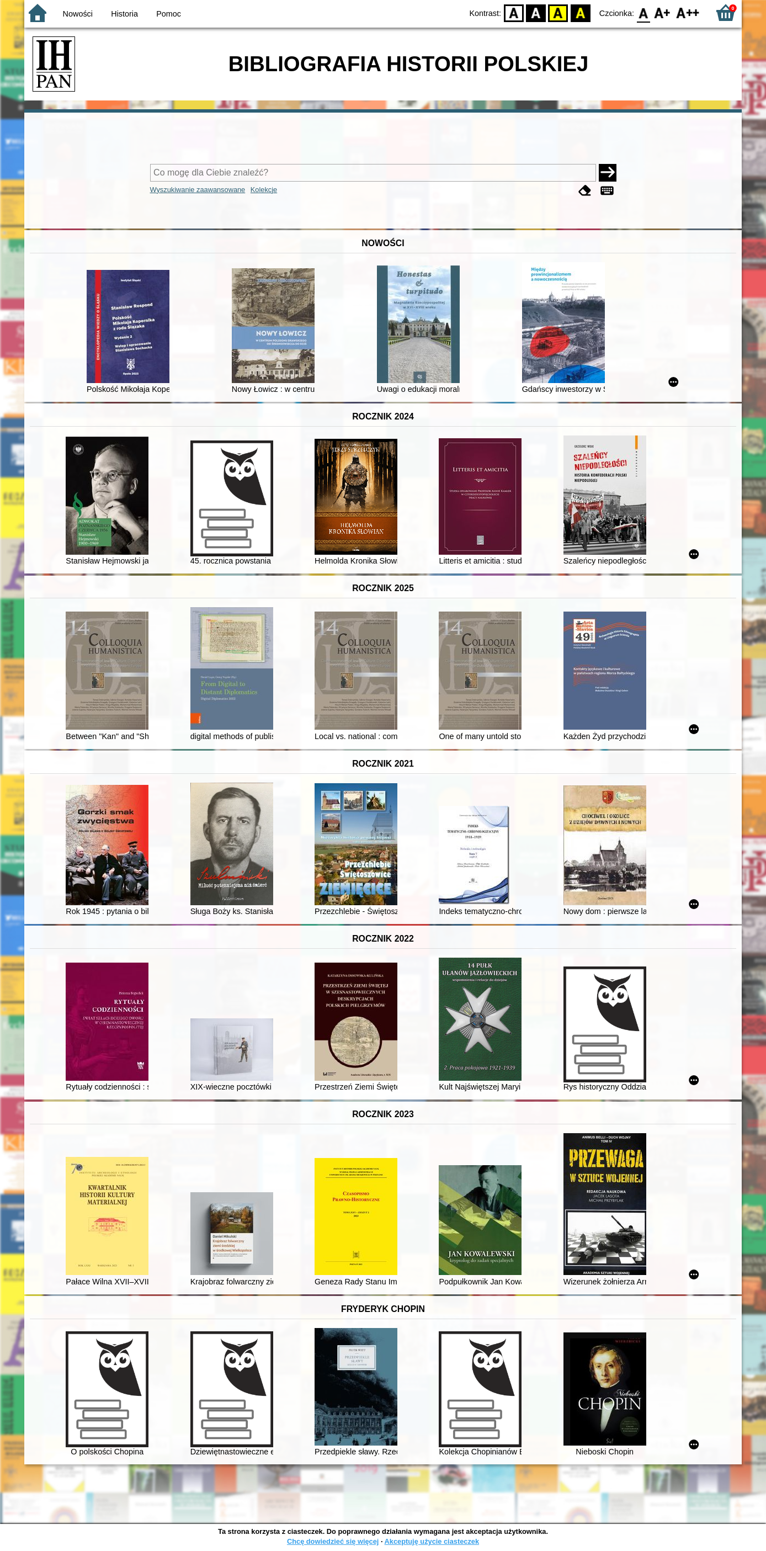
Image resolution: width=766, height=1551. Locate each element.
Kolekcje (264, 189)
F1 (662, 12)
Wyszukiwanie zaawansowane (198, 189)
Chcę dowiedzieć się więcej (333, 1541)
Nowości (78, 13)
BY (580, 12)
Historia (124, 13)
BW (536, 12)
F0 (643, 12)
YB (558, 12)
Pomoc (168, 13)
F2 (688, 12)
